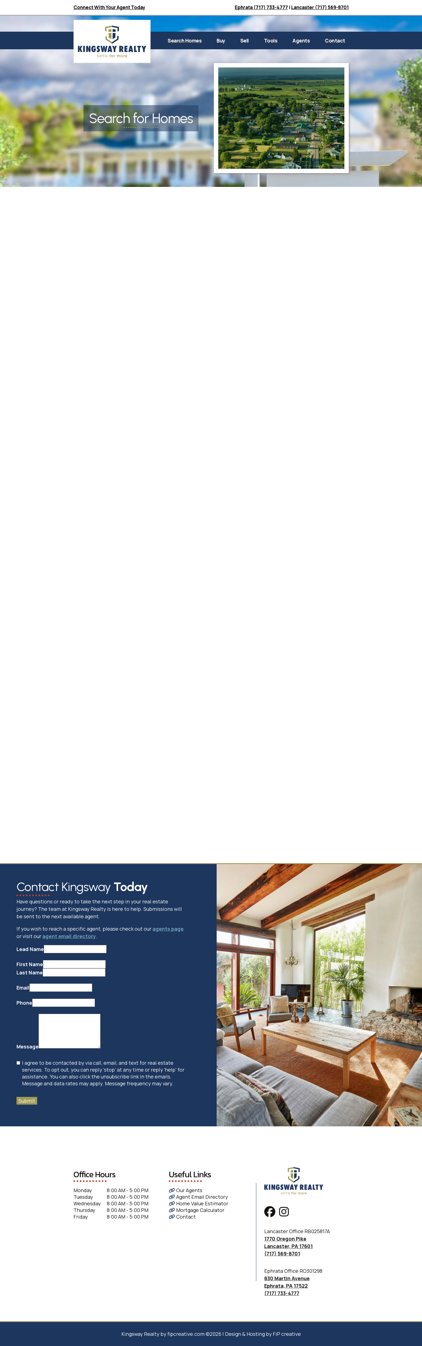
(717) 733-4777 (281, 1293)
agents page (168, 928)
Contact (335, 40)
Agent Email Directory (198, 1197)
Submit (26, 1100)
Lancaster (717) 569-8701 (320, 7)
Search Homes (185, 40)
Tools (270, 40)
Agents (301, 40)
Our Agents (185, 1190)
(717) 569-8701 (282, 1253)
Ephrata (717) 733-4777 (261, 7)
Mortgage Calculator (196, 1210)
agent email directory (69, 936)
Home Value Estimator (198, 1203)
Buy (221, 40)
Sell (244, 40)
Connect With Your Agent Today (109, 7)
